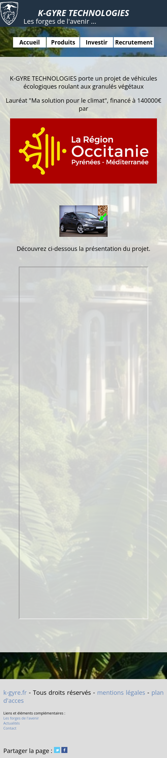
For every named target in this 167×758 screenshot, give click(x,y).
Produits (63, 42)
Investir (97, 42)
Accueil (29, 42)
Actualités (11, 723)
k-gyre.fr (15, 692)
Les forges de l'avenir (21, 718)
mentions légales (121, 692)
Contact (9, 728)
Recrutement (134, 42)
